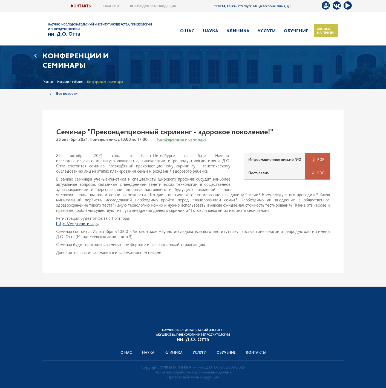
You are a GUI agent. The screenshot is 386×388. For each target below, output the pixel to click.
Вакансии (110, 6)
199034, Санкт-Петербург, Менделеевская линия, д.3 (253, 6)
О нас (187, 30)
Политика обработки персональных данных (193, 372)
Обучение (296, 30)
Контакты (81, 6)
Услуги (267, 30)
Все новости (66, 93)
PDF (320, 159)
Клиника (237, 30)
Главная (48, 82)
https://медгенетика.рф (77, 223)
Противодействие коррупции (193, 377)
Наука (210, 30)
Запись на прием (325, 31)
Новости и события (70, 82)
